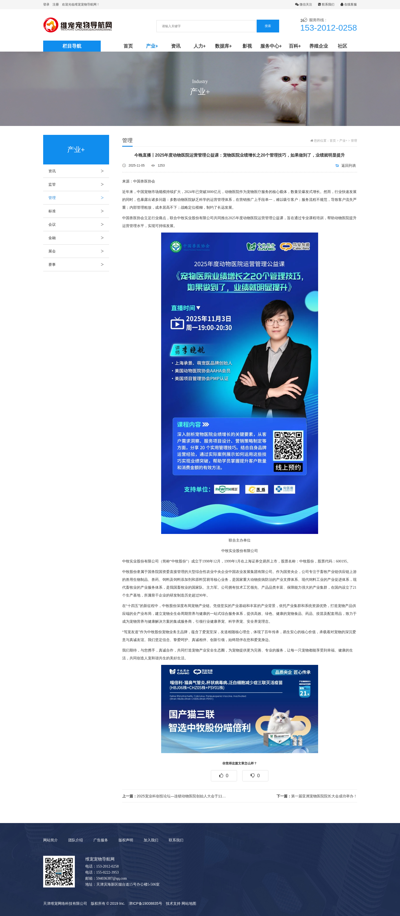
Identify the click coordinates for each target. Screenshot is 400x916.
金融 (78, 237)
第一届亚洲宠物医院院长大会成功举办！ (317, 796)
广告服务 (100, 840)
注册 (56, 4)
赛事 (78, 264)
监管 (78, 184)
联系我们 (326, 4)
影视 (247, 46)
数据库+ (223, 46)
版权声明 (126, 840)
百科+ (295, 46)
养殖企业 (318, 46)
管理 (78, 197)
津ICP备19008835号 (145, 903)
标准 (78, 211)
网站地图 (189, 903)
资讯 (176, 46)
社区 (342, 46)
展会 (78, 251)
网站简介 (50, 840)
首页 (128, 46)
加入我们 (151, 840)
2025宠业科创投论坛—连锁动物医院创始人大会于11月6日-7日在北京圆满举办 (175, 796)
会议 (78, 224)
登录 (46, 4)
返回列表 (348, 165)
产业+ (152, 46)
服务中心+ (271, 46)
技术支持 (173, 903)
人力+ (200, 46)
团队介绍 (75, 840)
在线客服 (348, 4)
